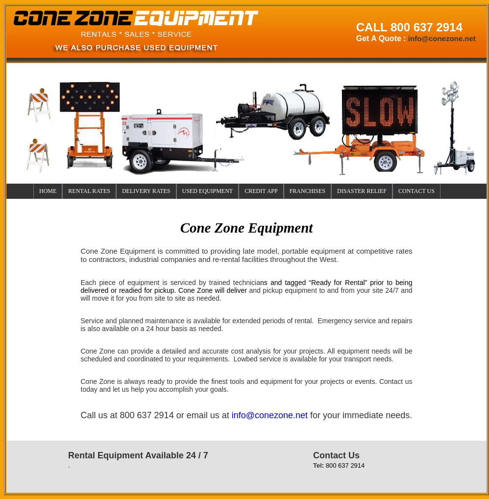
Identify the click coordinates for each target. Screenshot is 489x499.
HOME (47, 191)
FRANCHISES (307, 191)
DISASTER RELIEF (362, 191)
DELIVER (146, 191)
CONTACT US (416, 191)
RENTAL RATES (89, 191)
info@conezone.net (270, 415)
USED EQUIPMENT (207, 191)
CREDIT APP (260, 191)
